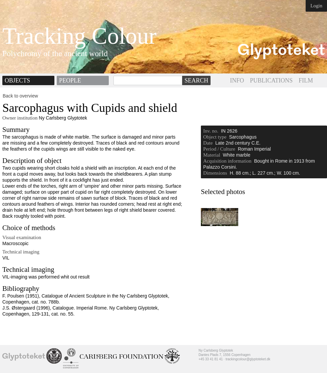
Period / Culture (219, 149)
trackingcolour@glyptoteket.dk (248, 359)
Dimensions (215, 173)
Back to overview (20, 96)
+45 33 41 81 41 (211, 359)
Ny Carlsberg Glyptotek (23, 356)
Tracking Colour (79, 36)
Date (208, 143)
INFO (237, 80)
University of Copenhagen (70, 358)
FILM (306, 80)
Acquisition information (227, 161)
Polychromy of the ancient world (55, 53)
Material (211, 155)
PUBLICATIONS (271, 80)
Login (316, 5)
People (70, 80)
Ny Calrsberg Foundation (121, 356)
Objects (17, 80)
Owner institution (19, 118)
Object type (215, 137)
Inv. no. (210, 131)
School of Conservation (54, 356)
